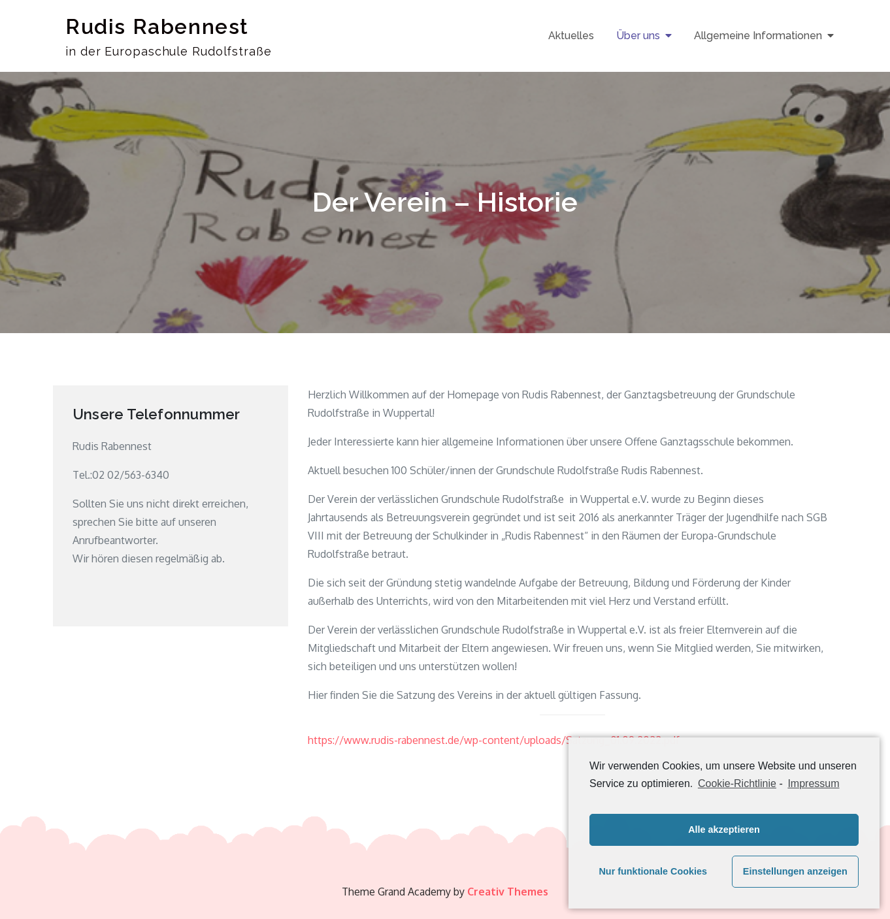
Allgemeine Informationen (758, 35)
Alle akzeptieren (724, 829)
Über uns (638, 35)
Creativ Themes (507, 891)
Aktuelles (571, 35)
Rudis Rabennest (157, 26)
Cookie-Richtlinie (737, 783)
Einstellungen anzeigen (795, 871)
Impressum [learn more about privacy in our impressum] (813, 783)
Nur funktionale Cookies (653, 871)
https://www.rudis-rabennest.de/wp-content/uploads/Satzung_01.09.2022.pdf (494, 740)
